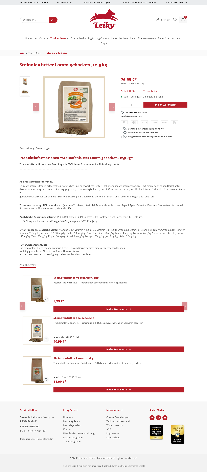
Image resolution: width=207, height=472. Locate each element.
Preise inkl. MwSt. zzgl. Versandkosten (139, 91)
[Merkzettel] (175, 20)
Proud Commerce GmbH (133, 466)
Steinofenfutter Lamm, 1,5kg (73, 358)
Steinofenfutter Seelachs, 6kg (73, 318)
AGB (108, 429)
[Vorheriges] (36, 107)
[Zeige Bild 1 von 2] (71, 135)
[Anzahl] (131, 105)
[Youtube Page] (164, 417)
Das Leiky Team (71, 421)
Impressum (112, 433)
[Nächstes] (112, 107)
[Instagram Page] (158, 417)
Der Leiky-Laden (71, 425)
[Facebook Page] (152, 417)
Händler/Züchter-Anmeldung (79, 433)
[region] (67, 107)
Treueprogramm (72, 441)
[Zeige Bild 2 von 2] (76, 135)
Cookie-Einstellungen (117, 417)
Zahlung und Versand (118, 421)
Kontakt (67, 429)
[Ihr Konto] (162, 19)
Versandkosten (129, 458)
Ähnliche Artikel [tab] (28, 265)
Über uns (68, 417)
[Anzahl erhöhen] (139, 105)
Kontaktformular (45, 439)
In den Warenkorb (165, 104)
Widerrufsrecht (114, 425)
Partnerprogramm (73, 437)
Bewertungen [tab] (43, 148)
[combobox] (34, 20)
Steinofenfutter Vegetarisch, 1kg (76, 278)
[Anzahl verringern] (124, 105)
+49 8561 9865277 (29, 426)
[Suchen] (53, 20)
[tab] (27, 148)
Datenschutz (113, 437)
